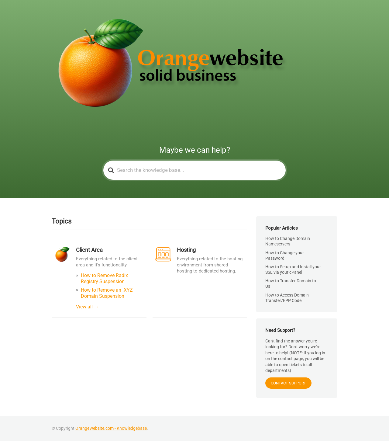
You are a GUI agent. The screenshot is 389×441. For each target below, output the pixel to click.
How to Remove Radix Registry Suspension (104, 278)
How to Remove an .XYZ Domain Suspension (107, 293)
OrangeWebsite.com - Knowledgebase (111, 428)
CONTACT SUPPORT (288, 383)
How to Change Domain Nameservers (287, 241)
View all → (87, 307)
